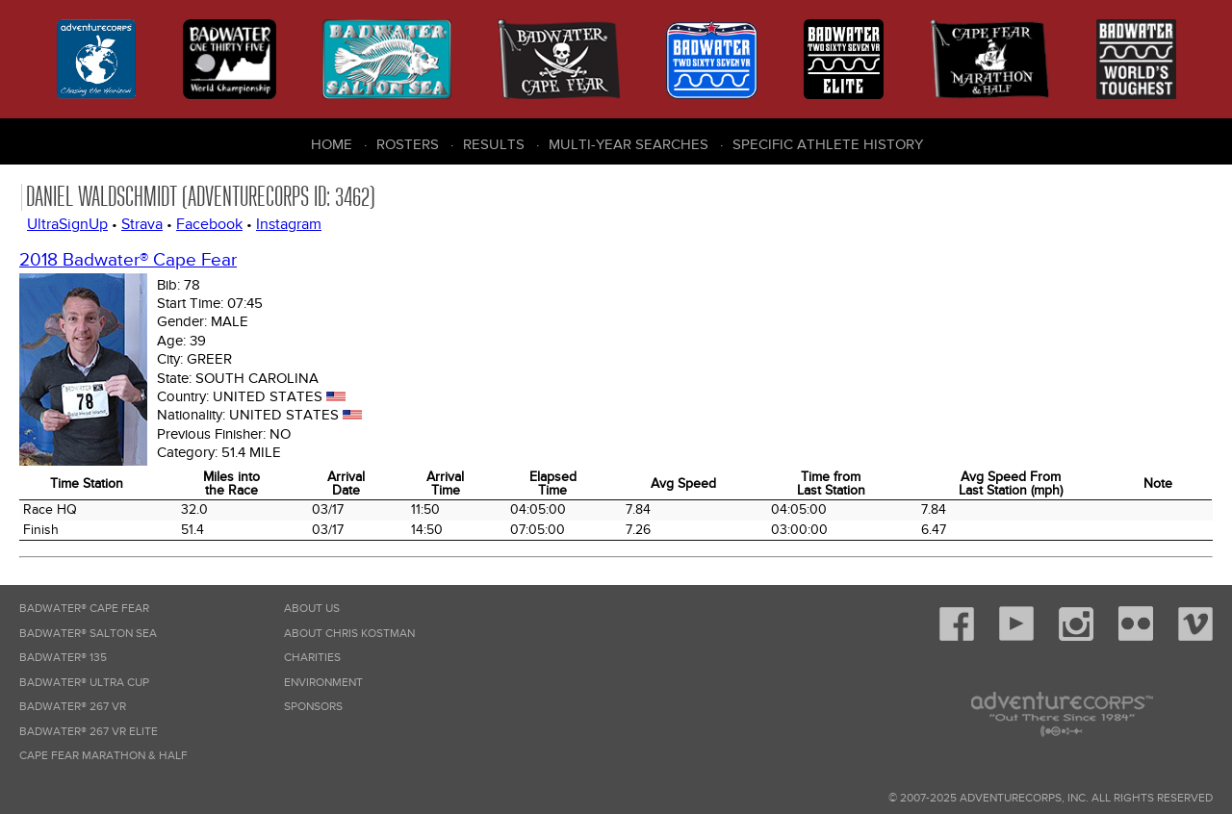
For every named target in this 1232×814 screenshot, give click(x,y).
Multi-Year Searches (628, 144)
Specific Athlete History (827, 144)
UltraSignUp (67, 224)
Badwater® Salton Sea (88, 633)
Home (331, 144)
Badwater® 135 (63, 657)
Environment (323, 682)
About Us (312, 608)
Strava (142, 224)
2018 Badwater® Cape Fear (128, 260)
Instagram (288, 224)
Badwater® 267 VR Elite (88, 731)
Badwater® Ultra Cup (84, 682)
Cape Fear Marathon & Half (103, 756)
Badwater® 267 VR (72, 706)
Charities (312, 657)
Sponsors (313, 706)
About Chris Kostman (349, 633)
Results (494, 144)
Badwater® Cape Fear (84, 608)
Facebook (209, 224)
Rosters (407, 144)
